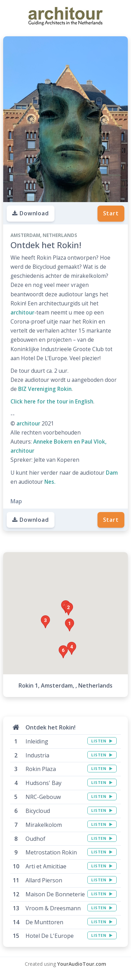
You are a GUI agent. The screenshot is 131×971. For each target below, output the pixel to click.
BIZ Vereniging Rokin (45, 389)
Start (111, 213)
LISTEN (101, 740)
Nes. (50, 482)
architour (22, 312)
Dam (112, 472)
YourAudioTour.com (81, 964)
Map (16, 501)
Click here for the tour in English (51, 401)
